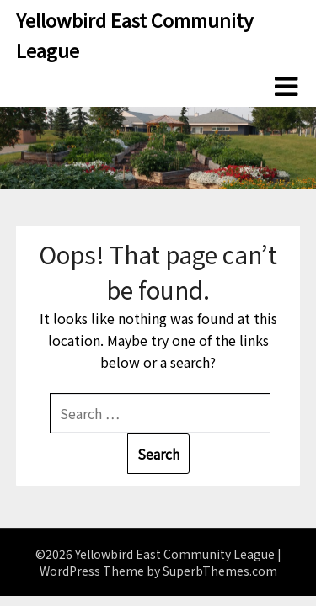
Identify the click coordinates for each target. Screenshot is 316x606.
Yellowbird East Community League (134, 34)
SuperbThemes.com (220, 570)
